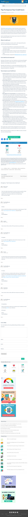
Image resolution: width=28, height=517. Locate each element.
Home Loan (19, 152)
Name (2, 339)
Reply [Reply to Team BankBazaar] (2, 217)
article (7, 307)
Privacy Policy (19, 515)
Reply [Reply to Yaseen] (2, 262)
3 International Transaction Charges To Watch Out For (15, 445)
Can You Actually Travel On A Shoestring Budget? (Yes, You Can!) (11, 423)
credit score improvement (4, 169)
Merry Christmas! (23, 176)
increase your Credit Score (19, 101)
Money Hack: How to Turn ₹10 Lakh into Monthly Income (10, 430)
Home (5, 3)
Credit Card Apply (14, 168)
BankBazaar (4, 12)
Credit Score (12, 3)
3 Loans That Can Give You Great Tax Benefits (14, 459)
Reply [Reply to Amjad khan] (2, 295)
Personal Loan (14, 367)
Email (2, 344)
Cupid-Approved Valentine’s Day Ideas (7, 431)
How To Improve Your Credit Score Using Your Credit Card (16, 275)
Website (2, 348)
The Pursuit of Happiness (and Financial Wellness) (8, 425)
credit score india (11, 169)
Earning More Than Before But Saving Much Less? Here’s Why (10, 433)
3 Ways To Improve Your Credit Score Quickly (11, 277)
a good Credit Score (8, 28)
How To (8, 3)
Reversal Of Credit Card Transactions (13, 452)
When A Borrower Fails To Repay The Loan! (14, 449)
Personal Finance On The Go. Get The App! (14, 154)
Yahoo (9, 168)
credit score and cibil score (21, 168)
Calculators (22, 372)
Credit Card (5, 367)
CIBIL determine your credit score (21, 54)
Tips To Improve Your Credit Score (10, 210)
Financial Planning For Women (5, 428)
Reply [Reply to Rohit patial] (2, 198)
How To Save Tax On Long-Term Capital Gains (14, 466)
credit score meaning (17, 169)
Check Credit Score (14, 137)
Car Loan (14, 372)
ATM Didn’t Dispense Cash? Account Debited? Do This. (15, 469)
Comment (3, 326)
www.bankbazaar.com (12, 162)
